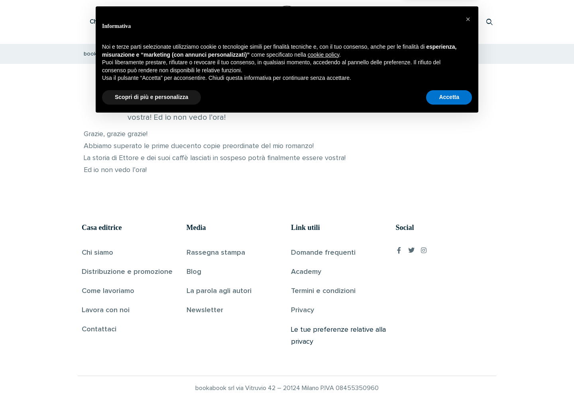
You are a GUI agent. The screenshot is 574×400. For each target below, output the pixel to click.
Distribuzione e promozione (127, 271)
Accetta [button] (449, 378)
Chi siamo (97, 252)
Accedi (469, 22)
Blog (194, 271)
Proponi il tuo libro (426, 22)
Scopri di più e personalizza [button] (151, 378)
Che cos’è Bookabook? (121, 22)
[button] (468, 300)
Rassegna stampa (216, 252)
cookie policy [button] (323, 336)
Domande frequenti (323, 252)
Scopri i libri (185, 22)
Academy (306, 271)
